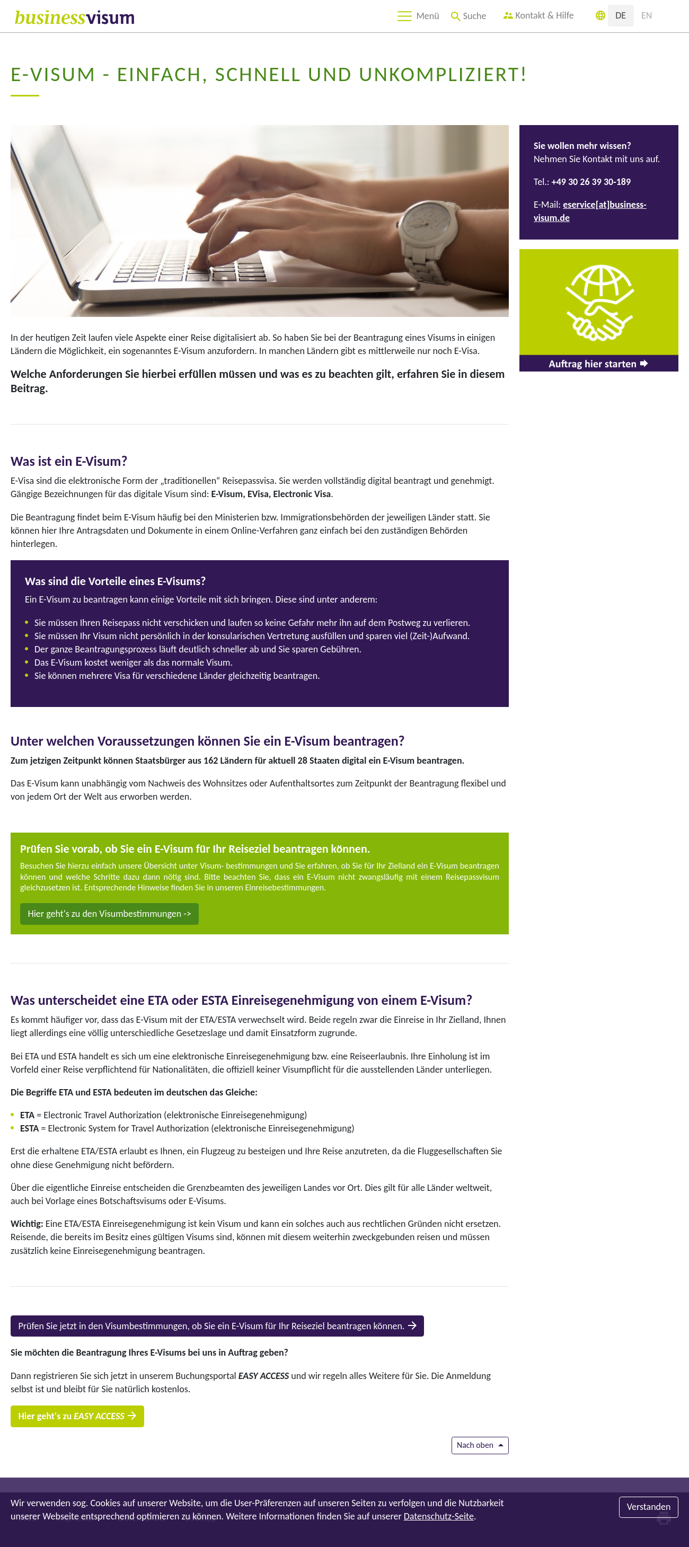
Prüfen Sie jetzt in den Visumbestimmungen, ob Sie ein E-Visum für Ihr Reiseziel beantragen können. (212, 1326)
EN (646, 15)
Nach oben (475, 1445)
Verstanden (649, 1507)
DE (620, 15)
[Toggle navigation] (417, 16)
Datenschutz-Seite (439, 1516)
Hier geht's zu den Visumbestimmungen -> (109, 914)
